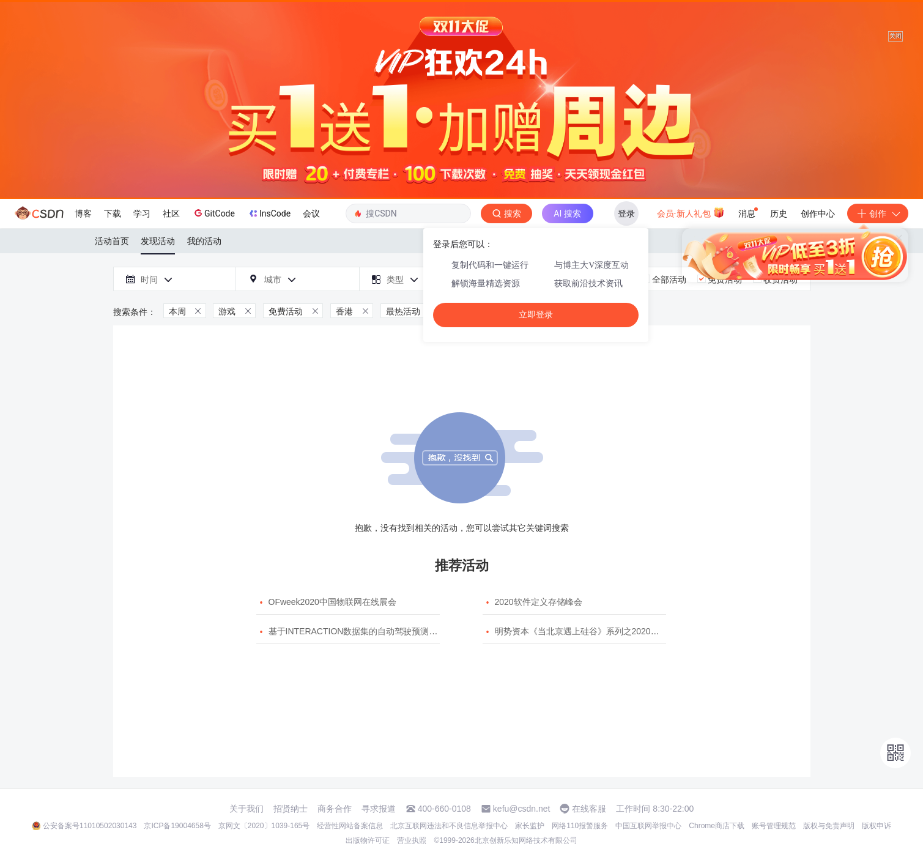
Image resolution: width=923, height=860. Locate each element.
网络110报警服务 (580, 825)
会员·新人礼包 (691, 212)
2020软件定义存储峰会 (538, 602)
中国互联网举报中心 (648, 825)
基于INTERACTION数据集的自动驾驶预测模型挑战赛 (370, 631)
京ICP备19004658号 (177, 825)
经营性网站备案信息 (350, 825)
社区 (171, 213)
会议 (311, 213)
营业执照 (411, 840)
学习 (141, 213)
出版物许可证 (368, 840)
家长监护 (529, 825)
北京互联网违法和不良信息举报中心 (449, 825)
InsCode (269, 213)
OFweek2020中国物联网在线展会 (332, 602)
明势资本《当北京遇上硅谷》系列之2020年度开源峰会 (598, 631)
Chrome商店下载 (716, 825)
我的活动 (204, 241)
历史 (778, 213)
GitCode (213, 212)
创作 (877, 213)
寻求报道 (378, 809)
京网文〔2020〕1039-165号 (264, 825)
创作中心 (818, 213)
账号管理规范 (774, 825)
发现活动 (158, 241)
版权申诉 (876, 825)
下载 (112, 213)
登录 (626, 213)
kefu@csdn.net (521, 809)
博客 (83, 213)
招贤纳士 (290, 809)
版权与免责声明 (828, 825)
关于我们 (246, 809)
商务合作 (334, 809)
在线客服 (589, 809)
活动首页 (112, 241)
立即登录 (536, 314)
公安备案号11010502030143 (89, 825)
